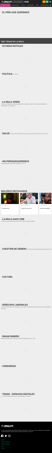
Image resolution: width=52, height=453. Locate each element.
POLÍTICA (23, 5)
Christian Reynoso (43, 205)
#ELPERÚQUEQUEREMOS (45, 5)
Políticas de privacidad (5, 444)
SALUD (37, 5)
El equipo (3, 439)
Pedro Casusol (4, 205)
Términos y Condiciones (5, 441)
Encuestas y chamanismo (45, 208)
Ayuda (2, 446)
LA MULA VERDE (30, 5)
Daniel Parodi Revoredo (25, 205)
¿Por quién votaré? (5, 208)
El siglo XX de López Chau (26, 208)
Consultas (3, 448)
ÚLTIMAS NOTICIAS (15, 5)
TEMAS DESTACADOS (5, 5)
